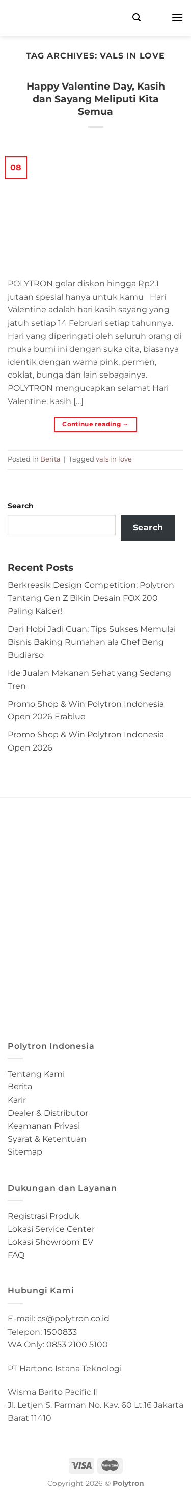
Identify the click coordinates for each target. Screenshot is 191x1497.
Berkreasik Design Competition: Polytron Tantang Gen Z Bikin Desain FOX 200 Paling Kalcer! (91, 598)
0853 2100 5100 (77, 1344)
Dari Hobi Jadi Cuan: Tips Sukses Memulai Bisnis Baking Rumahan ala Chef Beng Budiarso (92, 642)
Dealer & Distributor (48, 1113)
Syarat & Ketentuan (47, 1139)
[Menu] (177, 17)
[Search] (136, 17)
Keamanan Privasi (44, 1126)
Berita (50, 459)
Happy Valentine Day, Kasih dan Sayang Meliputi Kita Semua (95, 99)
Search (21, 505)
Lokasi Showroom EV (50, 1242)
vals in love (114, 459)
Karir (17, 1100)
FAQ (16, 1255)
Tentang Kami (36, 1074)
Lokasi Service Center (51, 1229)
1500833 (60, 1332)
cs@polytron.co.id (73, 1318)
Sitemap (25, 1152)
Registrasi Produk (43, 1216)
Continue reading (95, 424)
